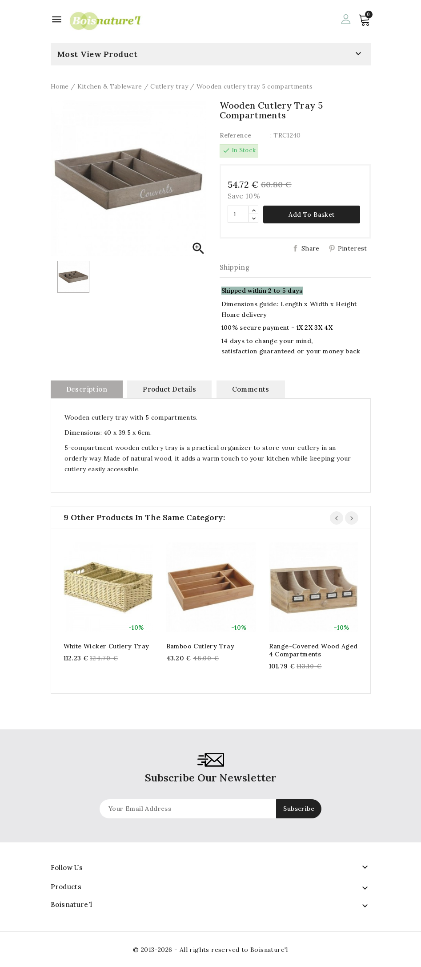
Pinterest (352, 248)
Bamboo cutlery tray (200, 646)
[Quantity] (238, 214)
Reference (236, 135)
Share (310, 248)
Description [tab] (86, 389)
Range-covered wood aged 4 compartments (313, 650)
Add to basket (311, 214)
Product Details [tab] (169, 389)
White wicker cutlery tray (106, 646)
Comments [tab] (250, 389)
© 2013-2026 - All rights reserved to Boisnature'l (210, 950)
